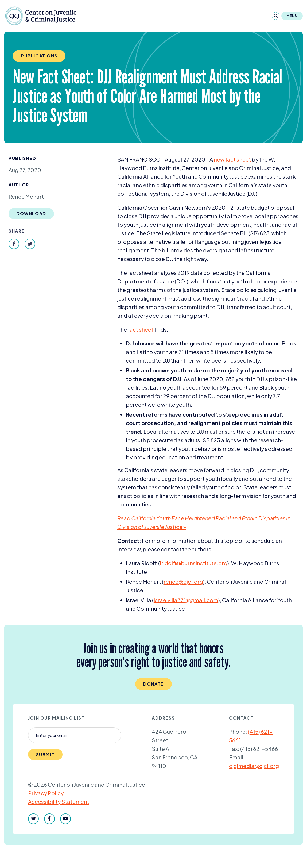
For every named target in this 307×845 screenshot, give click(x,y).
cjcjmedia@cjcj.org (254, 765)
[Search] (275, 16)
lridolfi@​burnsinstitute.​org (193, 563)
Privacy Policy (46, 793)
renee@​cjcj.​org (183, 581)
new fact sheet (232, 159)
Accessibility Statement (58, 801)
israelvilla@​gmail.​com (186, 600)
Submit (45, 754)
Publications (39, 56)
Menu (292, 16)
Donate (153, 684)
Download (31, 213)
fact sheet (140, 329)
